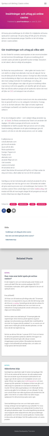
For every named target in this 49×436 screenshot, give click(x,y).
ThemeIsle (31, 431)
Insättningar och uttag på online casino (19, 232)
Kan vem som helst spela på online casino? (20, 236)
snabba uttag (39, 189)
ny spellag (15, 303)
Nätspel (13, 204)
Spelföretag (41, 204)
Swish (9, 121)
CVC (11, 91)
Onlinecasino (23, 204)
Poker (32, 204)
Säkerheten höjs (11, 239)
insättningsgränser (31, 381)
